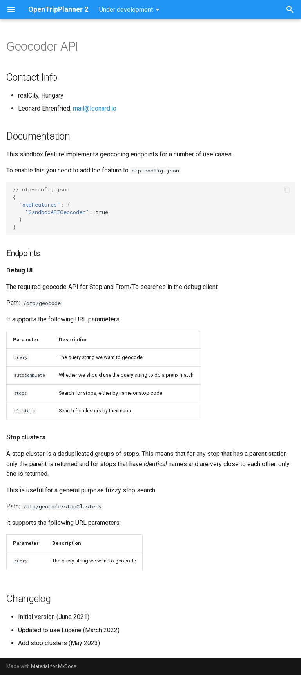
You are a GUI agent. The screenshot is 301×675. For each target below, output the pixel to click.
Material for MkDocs (53, 666)
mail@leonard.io (94, 108)
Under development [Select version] (126, 9)
